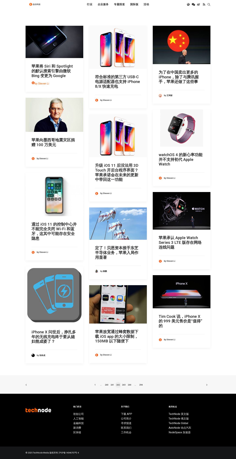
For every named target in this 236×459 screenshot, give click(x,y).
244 (129, 385)
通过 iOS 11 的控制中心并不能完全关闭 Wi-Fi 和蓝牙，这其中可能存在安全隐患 (54, 231)
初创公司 (78, 414)
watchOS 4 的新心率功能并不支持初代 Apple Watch (180, 160)
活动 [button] (146, 7)
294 (141, 385)
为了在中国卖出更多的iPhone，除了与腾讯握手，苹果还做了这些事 (179, 77)
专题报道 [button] (119, 7)
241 (112, 385)
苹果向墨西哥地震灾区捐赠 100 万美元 (53, 142)
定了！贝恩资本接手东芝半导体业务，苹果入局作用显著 (116, 253)
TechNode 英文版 (179, 414)
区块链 (77, 432)
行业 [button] (89, 7)
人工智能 (78, 418)
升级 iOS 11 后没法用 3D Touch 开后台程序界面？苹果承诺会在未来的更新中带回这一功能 (116, 172)
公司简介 (126, 418)
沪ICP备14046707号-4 (69, 452)
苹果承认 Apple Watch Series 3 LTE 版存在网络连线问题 (180, 242)
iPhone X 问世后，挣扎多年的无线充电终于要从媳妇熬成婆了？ (53, 337)
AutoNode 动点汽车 (180, 427)
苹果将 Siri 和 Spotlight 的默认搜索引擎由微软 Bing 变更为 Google (52, 71)
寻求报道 (126, 423)
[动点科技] (36, 7)
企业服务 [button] (103, 7)
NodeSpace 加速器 (180, 432)
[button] (189, 7)
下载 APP (126, 414)
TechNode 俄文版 (179, 418)
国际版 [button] (134, 7)
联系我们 (126, 427)
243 (124, 385)
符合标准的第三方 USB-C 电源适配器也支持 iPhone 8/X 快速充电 (117, 82)
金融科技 (78, 423)
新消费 (77, 427)
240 (106, 385)
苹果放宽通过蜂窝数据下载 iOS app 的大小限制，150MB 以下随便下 (116, 336)
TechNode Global (178, 423)
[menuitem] (90, 7)
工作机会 (126, 432)
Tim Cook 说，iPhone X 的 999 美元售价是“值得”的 (180, 321)
